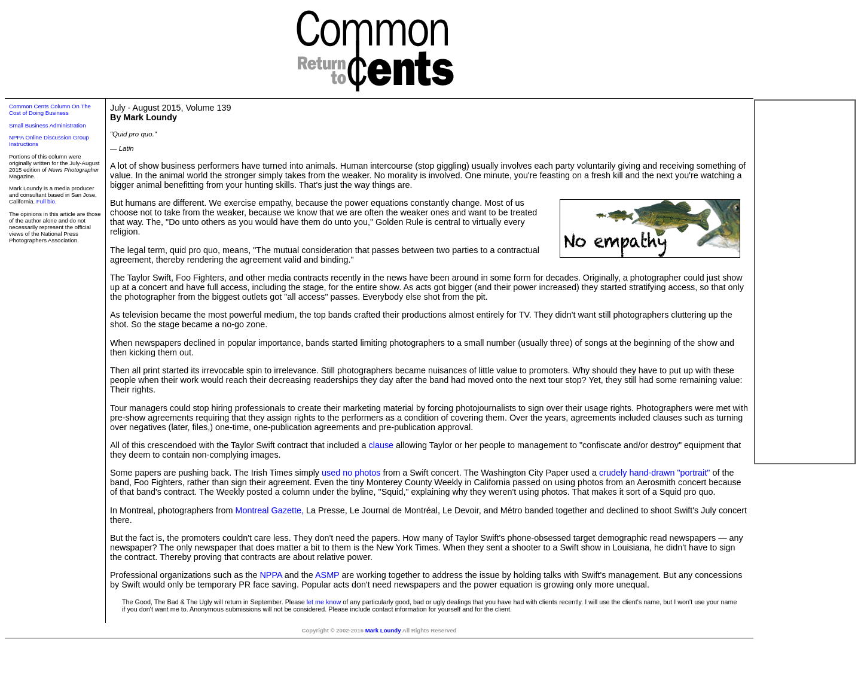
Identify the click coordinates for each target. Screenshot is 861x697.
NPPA (270, 575)
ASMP (327, 575)
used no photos (351, 472)
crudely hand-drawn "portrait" (654, 472)
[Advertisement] (805, 281)
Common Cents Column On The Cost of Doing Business (50, 109)
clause (380, 445)
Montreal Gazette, (270, 510)
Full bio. (46, 201)
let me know (324, 601)
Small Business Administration (47, 125)
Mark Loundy (383, 630)
